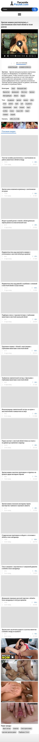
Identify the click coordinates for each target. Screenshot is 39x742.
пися (15, 107)
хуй (22, 103)
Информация (12, 67)
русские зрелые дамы (9, 732)
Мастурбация (7, 96)
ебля (31, 100)
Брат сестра (7, 728)
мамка (26, 100)
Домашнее (15, 92)
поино (12, 111)
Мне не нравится (14, 63)
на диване (11, 100)
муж (16, 103)
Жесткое (24, 92)
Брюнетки (6, 92)
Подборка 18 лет (24, 732)
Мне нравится (11, 63)
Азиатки (15, 728)
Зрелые (32, 92)
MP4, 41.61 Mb (14, 119)
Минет (16, 96)
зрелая (19, 100)
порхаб (13, 114)
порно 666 (19, 111)
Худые (23, 96)
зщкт (28, 107)
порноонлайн (7, 107)
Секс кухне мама (26, 728)
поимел (5, 114)
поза (4, 103)
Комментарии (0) (25, 67)
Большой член (21, 88)
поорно (22, 107)
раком (11, 103)
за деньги (29, 103)
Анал (13, 88)
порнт (27, 111)
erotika (5, 111)
